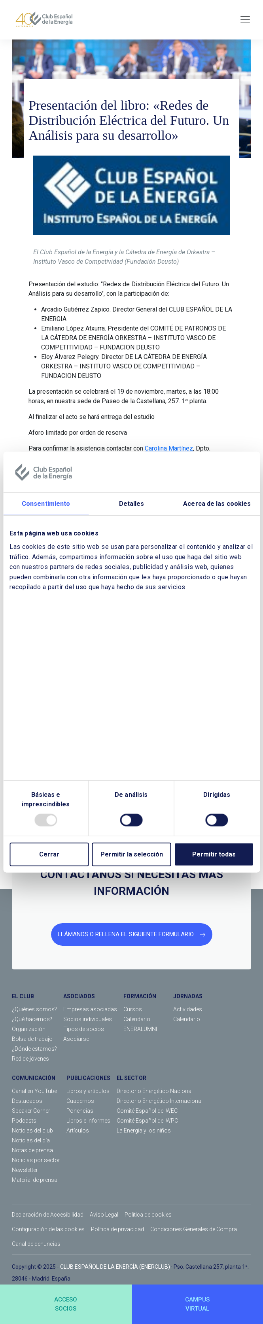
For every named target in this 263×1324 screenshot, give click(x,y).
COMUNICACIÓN (33, 1078)
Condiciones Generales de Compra (193, 1229)
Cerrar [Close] (49, 854)
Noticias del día (31, 1140)
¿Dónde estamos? (34, 1049)
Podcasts (24, 1120)
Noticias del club (32, 1130)
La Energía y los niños (144, 1130)
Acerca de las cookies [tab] (217, 503)
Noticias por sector (36, 1160)
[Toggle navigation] (245, 20)
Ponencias (79, 1111)
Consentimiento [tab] (46, 503)
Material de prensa (34, 1180)
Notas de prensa (32, 1150)
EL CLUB (23, 996)
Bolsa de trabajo (32, 1039)
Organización (28, 1029)
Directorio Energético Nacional (155, 1091)
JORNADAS (187, 996)
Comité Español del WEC (147, 1111)
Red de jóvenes (30, 1058)
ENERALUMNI (140, 1029)
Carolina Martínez (169, 448)
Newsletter (25, 1170)
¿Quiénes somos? (34, 1009)
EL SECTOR (131, 1078)
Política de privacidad (117, 1229)
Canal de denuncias (36, 1244)
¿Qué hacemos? (32, 1019)
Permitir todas (214, 854)
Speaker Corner (31, 1111)
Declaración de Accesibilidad (47, 1214)
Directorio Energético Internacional (159, 1101)
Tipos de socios (83, 1029)
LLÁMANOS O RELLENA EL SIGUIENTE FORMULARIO (132, 934)
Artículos (77, 1130)
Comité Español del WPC (147, 1120)
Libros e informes (88, 1120)
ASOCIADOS (79, 996)
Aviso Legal (104, 1214)
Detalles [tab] (131, 503)
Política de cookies (148, 1214)
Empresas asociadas (90, 1009)
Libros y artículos (88, 1091)
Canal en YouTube (34, 1091)
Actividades (187, 1009)
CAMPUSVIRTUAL (197, 1304)
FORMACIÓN (139, 996)
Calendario (136, 1019)
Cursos (132, 1009)
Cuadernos (80, 1101)
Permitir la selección (131, 854)
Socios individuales (87, 1019)
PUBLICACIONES (88, 1078)
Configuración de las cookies (48, 1229)
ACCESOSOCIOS (65, 1304)
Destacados (27, 1101)
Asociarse (76, 1039)
